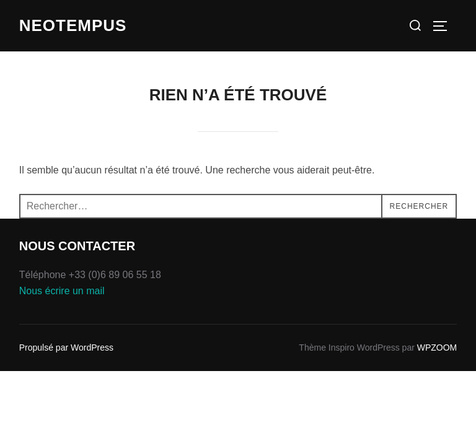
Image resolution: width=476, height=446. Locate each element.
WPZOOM (437, 347)
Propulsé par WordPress (66, 347)
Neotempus (73, 25)
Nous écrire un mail (62, 291)
